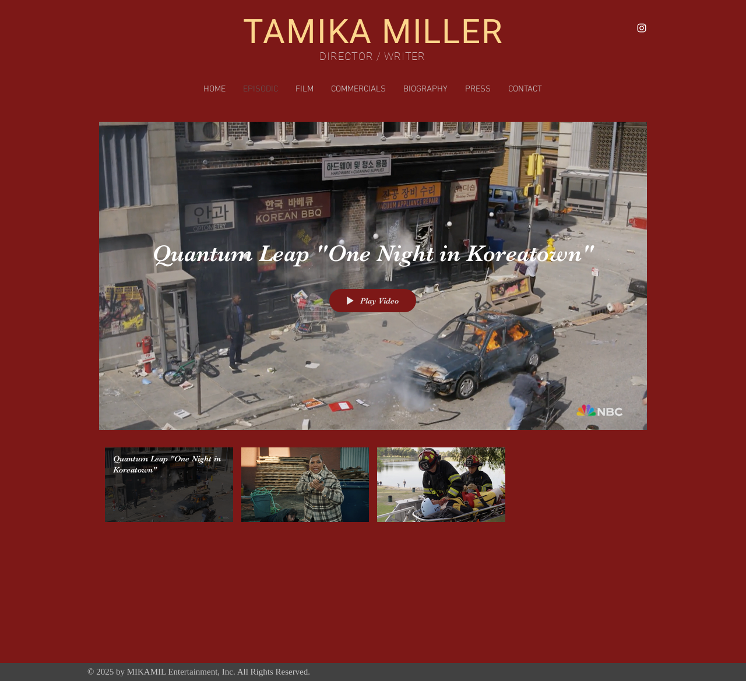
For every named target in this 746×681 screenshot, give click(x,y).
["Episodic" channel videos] (373, 487)
